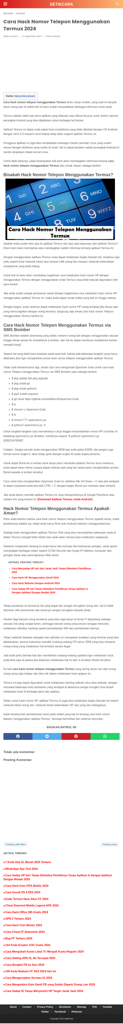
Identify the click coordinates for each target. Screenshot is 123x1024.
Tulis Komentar (52, 37)
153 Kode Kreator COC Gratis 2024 (27, 945)
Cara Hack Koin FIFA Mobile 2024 (26, 886)
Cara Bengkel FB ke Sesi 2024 (24, 965)
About (11, 1007)
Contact (25, 1007)
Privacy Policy (44, 1007)
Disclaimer (65, 1007)
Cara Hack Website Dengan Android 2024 (36, 584)
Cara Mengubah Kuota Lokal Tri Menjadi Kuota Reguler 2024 (44, 952)
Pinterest (77, 1012)
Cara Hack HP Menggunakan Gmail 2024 (35, 578)
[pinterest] (76, 737)
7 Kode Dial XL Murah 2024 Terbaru (28, 863)
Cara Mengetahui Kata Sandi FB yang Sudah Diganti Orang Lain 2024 (50, 985)
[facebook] (18, 737)
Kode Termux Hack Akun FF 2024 (26, 899)
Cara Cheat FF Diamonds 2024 (25, 932)
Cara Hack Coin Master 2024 (23, 926)
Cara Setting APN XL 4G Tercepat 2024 (30, 959)
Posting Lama (109, 845)
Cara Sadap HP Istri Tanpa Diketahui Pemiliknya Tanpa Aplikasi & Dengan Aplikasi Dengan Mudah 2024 (50, 591)
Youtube (109, 1007)
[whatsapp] (105, 737)
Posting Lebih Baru (15, 845)
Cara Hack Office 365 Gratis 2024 (26, 912)
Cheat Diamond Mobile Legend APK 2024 (32, 906)
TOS (95, 1007)
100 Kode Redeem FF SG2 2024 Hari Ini (30, 972)
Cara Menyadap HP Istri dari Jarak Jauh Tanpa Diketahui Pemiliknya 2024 (51, 571)
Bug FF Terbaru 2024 (18, 939)
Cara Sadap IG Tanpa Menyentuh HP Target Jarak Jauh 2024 (44, 991)
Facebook (60, 1012)
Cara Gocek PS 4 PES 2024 (22, 893)
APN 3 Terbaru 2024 (18, 919)
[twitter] (47, 737)
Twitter (44, 1012)
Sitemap (82, 1007)
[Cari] (117, 5)
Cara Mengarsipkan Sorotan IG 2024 (28, 978)
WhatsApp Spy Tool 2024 (21, 869)
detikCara (61, 4)
